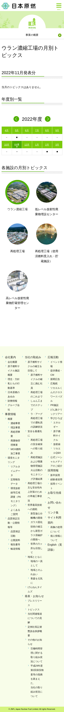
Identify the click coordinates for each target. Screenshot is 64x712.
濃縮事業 (15, 423)
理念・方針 (14, 379)
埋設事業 (15, 427)
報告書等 (15, 544)
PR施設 (54, 405)
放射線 (56, 444)
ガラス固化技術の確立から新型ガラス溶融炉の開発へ (36, 531)
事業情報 (32, 27)
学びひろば (56, 418)
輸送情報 (15, 548)
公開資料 (15, 540)
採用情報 (53, 470)
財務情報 (12, 400)
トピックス (34, 609)
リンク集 (53, 512)
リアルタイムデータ (15, 471)
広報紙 (54, 383)
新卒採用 (55, 475)
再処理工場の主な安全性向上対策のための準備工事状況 (35, 492)
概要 (10, 418)
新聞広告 (55, 379)
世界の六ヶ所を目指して (36, 548)
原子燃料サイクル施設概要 (14, 370)
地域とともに (35, 556)
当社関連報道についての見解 (35, 618)
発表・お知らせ (34, 596)
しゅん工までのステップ (36, 405)
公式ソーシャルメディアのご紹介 (56, 461)
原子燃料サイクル (56, 435)
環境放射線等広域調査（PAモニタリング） (16, 497)
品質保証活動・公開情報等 (14, 522)
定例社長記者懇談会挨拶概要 (35, 631)
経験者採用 (56, 479)
